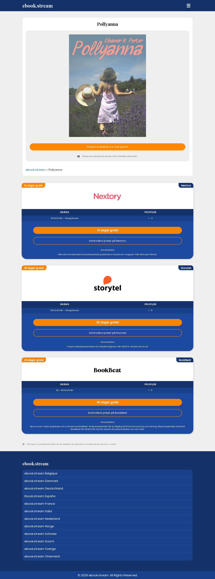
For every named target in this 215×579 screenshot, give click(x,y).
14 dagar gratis (107, 230)
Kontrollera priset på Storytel (107, 333)
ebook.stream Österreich (42, 556)
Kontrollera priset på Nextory (107, 241)
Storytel (186, 268)
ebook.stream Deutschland (43, 488)
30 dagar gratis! (107, 322)
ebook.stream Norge (39, 526)
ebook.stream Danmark (41, 481)
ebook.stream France (39, 504)
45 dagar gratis (107, 402)
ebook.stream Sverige (40, 549)
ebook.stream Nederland (42, 519)
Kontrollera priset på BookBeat (107, 413)
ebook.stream (36, 170)
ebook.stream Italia (38, 511)
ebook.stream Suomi (39, 541)
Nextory (186, 185)
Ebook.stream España (39, 496)
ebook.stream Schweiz (40, 534)
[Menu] (189, 6)
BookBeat (185, 360)
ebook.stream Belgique (40, 473)
